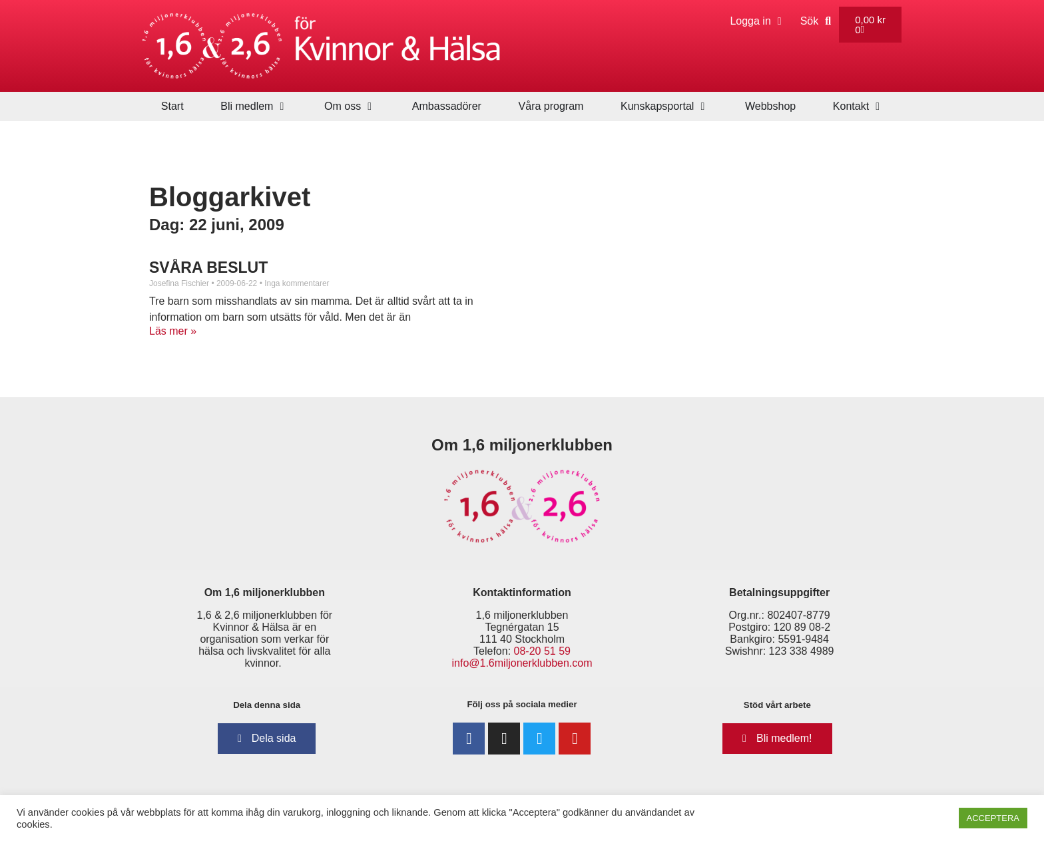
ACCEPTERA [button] (993, 818)
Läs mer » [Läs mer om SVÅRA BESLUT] (172, 331)
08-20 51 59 (542, 651)
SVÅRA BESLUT (208, 267)
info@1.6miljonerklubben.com (521, 663)
